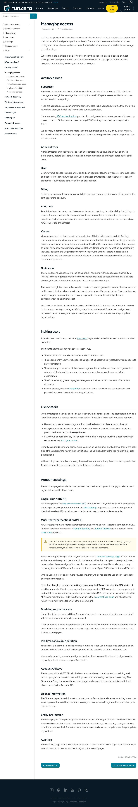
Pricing (65, 8)
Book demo (127, 8)
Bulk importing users (15, 80)
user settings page (104, 596)
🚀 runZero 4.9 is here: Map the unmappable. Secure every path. (31, 2)
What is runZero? (12, 62)
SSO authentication (66, 116)
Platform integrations (14, 102)
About (101, 8)
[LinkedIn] (65, 789)
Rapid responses (11, 28)
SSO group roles (69, 440)
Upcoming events (16, 24)
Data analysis (10, 112)
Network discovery (13, 97)
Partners (90, 8)
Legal (54, 802)
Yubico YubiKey (103, 528)
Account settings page (108, 556)
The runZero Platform (14, 57)
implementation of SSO (74, 503)
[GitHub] (79, 789)
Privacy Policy (63, 802)
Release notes (10, 46)
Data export (10, 118)
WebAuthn (46, 532)
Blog (16, 50)
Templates (8, 37)
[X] (52, 789)
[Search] (33, 16)
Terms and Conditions (78, 802)
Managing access (12, 72)
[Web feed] (86, 789)
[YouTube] (72, 789)
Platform (40, 8)
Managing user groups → (123, 765)
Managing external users (16, 84)
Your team (82, 338)
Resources (53, 8)
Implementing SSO (14, 88)
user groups (74, 388)
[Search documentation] (16, 16)
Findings (8, 41)
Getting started (11, 67)
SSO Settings (90, 507)
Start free (111, 8)
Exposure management (15, 107)
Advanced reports (12, 123)
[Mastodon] (58, 789)
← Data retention (50, 765)
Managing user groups (16, 76)
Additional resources (14, 128)
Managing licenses (14, 92)
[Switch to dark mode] (131, 2)
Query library (9, 33)
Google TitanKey (81, 528)
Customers (77, 8)
